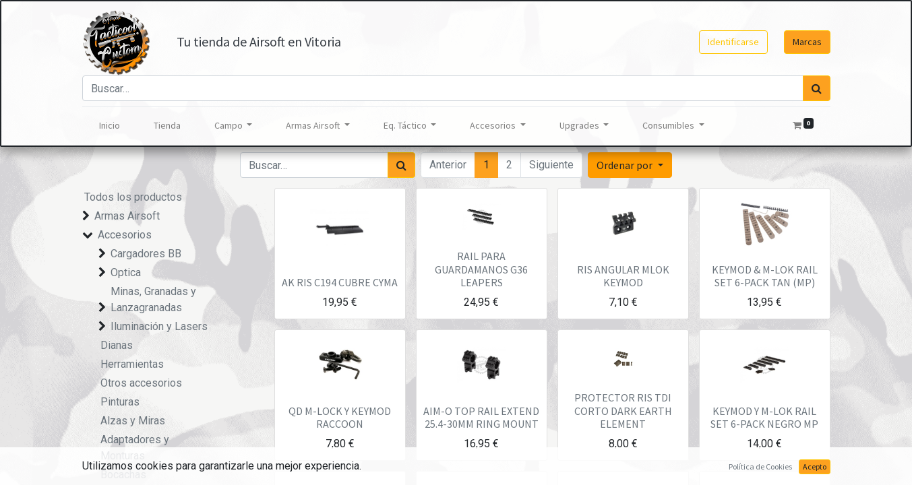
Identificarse (733, 42)
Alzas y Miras (132, 420)
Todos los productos (133, 197)
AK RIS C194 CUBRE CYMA (340, 282)
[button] (629, 165)
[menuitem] (109, 125)
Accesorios (125, 234)
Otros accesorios (141, 383)
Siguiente (551, 164)
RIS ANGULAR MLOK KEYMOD (623, 276)
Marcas (807, 42)
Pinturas (120, 401)
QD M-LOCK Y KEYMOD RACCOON (339, 417)
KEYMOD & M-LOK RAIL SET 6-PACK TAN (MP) (765, 276)
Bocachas (123, 474)
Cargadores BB (146, 253)
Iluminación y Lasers (159, 326)
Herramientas (132, 364)
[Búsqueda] (816, 88)
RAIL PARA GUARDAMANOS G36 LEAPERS (481, 268)
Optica (126, 272)
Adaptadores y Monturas (134, 447)
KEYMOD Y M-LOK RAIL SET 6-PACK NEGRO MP (764, 417)
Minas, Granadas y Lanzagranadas (153, 299)
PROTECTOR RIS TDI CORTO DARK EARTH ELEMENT (623, 410)
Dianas (116, 345)
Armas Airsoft (127, 215)
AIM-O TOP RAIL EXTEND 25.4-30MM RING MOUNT (481, 417)
